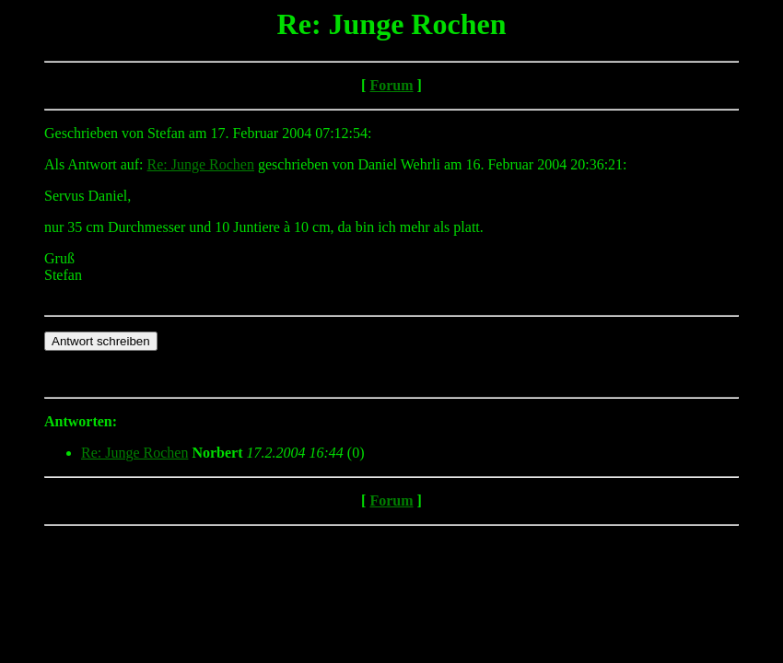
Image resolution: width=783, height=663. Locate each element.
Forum (391, 85)
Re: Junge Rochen (200, 164)
